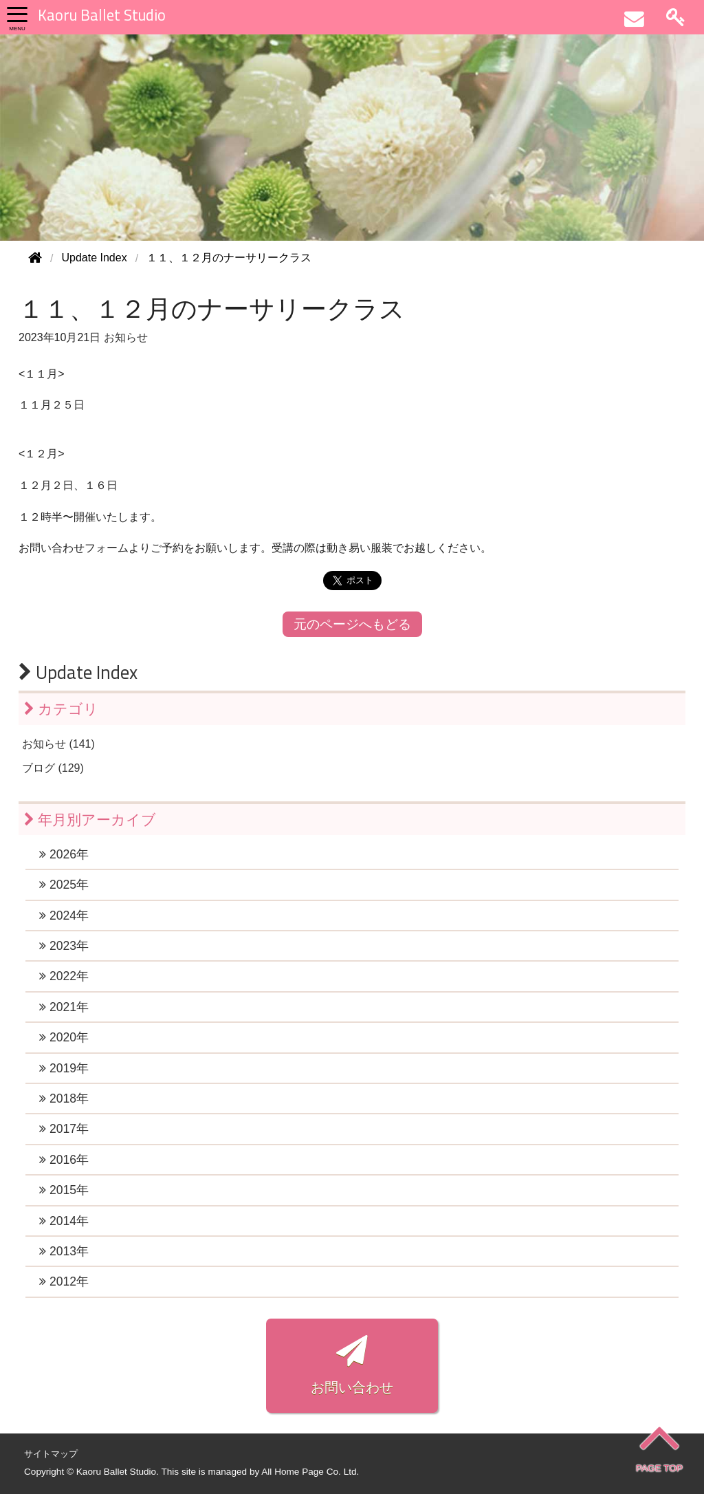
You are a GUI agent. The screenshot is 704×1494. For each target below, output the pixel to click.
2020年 (64, 1037)
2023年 (64, 946)
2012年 (64, 1281)
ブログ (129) (53, 768)
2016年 (64, 1160)
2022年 (64, 976)
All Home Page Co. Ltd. (310, 1471)
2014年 (64, 1221)
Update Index (78, 672)
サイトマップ (51, 1454)
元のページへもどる (352, 624)
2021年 (64, 1007)
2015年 (64, 1190)
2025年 (64, 884)
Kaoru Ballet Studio (102, 15)
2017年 (64, 1129)
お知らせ (126, 337)
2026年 (64, 854)
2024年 (64, 915)
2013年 (64, 1251)
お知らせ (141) (58, 744)
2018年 (64, 1098)
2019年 (64, 1068)
